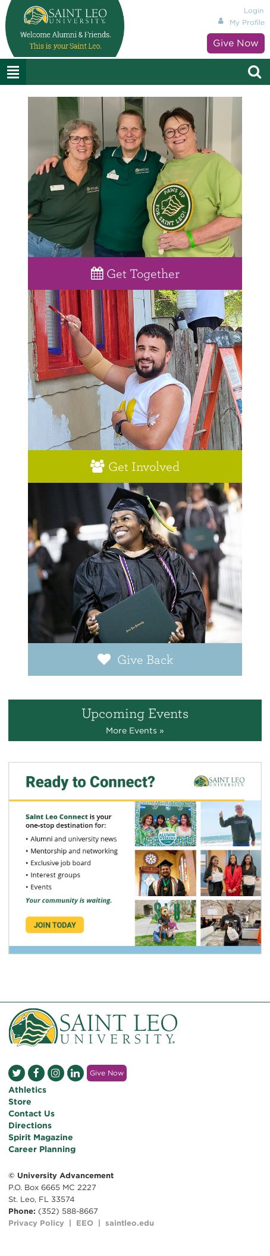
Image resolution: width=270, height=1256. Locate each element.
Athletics (27, 1089)
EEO (84, 1223)
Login (253, 10)
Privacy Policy (36, 1223)
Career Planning (42, 1149)
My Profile (247, 22)
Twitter (16, 1073)
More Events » (135, 730)
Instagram (56, 1073)
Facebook (36, 1073)
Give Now (236, 43)
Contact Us (31, 1113)
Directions (30, 1125)
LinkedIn (75, 1073)
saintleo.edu (129, 1223)
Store (20, 1101)
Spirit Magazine (40, 1137)
